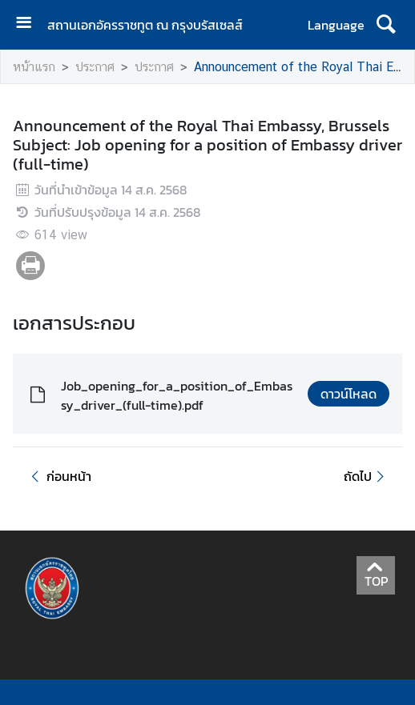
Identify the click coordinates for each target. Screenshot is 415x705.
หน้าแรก (34, 66)
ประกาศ (95, 66)
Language (336, 24)
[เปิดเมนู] (29, 24)
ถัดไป (366, 476)
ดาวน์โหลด (348, 393)
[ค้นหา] (386, 24)
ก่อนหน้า (58, 476)
